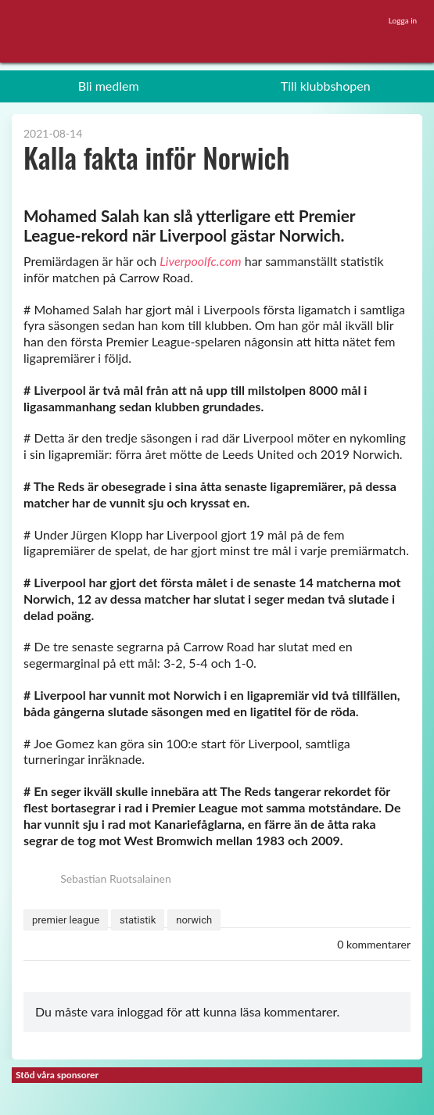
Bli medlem (108, 85)
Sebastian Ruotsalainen (97, 878)
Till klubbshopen (326, 85)
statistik (138, 920)
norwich (194, 920)
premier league (65, 920)
